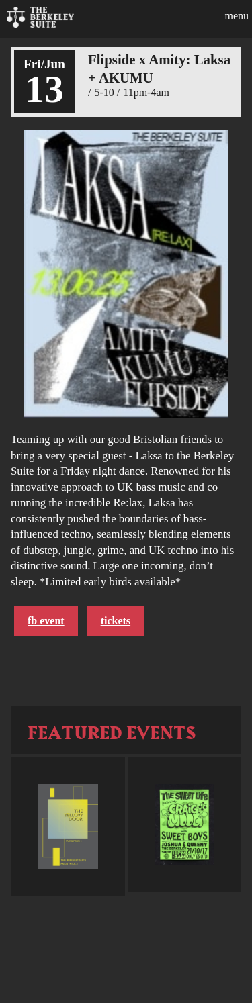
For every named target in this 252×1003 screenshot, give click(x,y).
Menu (236, 15)
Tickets (115, 620)
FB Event (46, 620)
